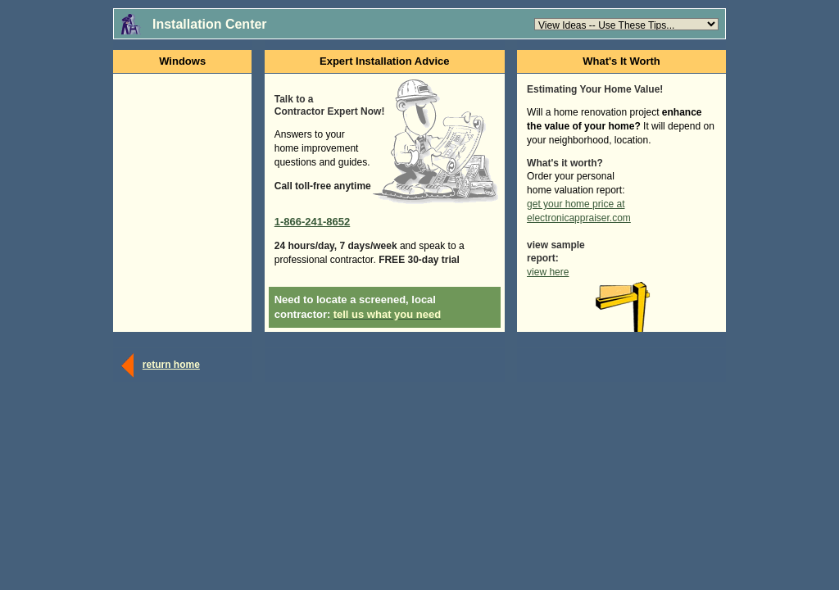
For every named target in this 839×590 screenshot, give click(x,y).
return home (171, 364)
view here (548, 272)
